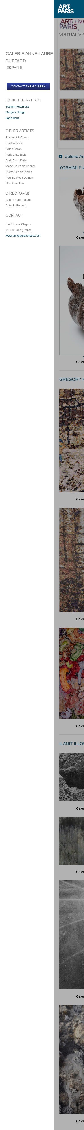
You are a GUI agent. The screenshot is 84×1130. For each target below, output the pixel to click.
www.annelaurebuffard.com (23, 235)
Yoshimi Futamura (17, 106)
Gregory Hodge (16, 112)
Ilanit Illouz (12, 118)
